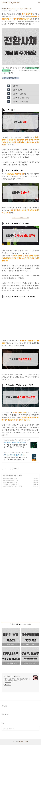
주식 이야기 (5, 539)
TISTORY (21, 805)
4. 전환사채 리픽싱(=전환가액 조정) (20, 120)
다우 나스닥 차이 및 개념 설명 (9, 546)
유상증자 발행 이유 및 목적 (20, 281)
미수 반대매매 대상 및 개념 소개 (9, 544)
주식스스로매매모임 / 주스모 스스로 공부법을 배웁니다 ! (15, 519)
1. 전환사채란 (14, 109)
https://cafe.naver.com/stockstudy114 (14, 516)
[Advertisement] (20, 23)
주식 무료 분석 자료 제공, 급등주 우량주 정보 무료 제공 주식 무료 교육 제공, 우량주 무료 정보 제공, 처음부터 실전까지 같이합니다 (15, 509)
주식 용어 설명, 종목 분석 (11, 2)
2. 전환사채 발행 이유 (16, 113)
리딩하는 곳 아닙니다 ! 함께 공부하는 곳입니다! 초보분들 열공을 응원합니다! (15, 522)
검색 (37, 792)
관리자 (26, 805)
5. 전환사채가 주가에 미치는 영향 (19, 124)
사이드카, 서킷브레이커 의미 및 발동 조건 (11, 549)
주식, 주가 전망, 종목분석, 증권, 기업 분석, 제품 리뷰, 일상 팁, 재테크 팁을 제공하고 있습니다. (16, 743)
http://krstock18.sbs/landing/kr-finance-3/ (16, 503)
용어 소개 (11, 539)
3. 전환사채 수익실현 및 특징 (18, 116)
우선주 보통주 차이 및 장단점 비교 (10, 547)
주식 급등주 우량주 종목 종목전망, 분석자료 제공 (15, 506)
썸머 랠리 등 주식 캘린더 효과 (9, 542)
